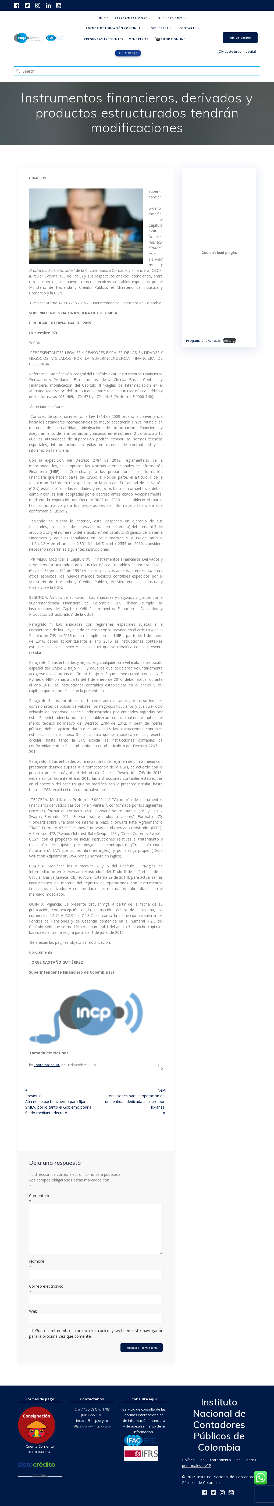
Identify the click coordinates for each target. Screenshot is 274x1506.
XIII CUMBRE (128, 53)
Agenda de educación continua (113, 28)
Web (33, 1311)
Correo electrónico (96, 1289)
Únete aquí (40, 1475)
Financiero (38, 178)
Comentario (96, 1198)
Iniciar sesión (240, 38)
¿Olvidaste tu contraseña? (236, 51)
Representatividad (131, 18)
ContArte (187, 28)
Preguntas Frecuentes (103, 39)
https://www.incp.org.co (92, 1426)
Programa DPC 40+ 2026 (203, 341)
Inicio (104, 18)
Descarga (229, 341)
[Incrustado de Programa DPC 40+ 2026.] (219, 252)
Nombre (96, 1264)
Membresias (139, 39)
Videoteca (160, 28)
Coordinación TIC (47, 1065)
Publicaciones (170, 18)
